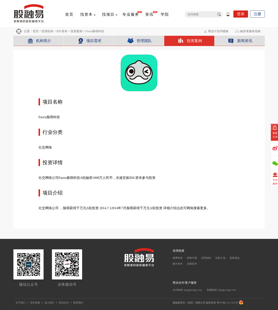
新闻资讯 (244, 41)
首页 (69, 14)
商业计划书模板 (218, 31)
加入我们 (49, 302)
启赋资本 (192, 264)
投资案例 (76, 31)
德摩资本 (178, 258)
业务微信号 (67, 284)
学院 (165, 14)
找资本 (86, 14)
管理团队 (144, 41)
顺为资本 (178, 264)
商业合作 (64, 302)
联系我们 (78, 302)
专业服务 (130, 14)
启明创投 (206, 258)
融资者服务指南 (250, 31)
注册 (257, 14)
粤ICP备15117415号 (227, 302)
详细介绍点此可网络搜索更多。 (186, 208)
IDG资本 (61, 31)
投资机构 (47, 31)
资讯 (149, 14)
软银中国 (192, 258)
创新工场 (220, 258)
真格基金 (235, 258)
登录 (240, 14)
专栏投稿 (35, 302)
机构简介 (43, 41)
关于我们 (21, 302)
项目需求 (93, 41)
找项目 (108, 14)
